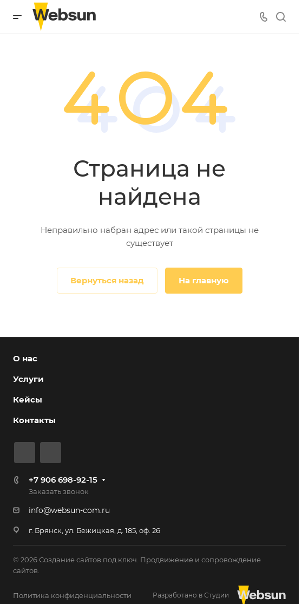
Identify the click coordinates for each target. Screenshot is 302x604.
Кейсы (27, 399)
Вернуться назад (107, 280)
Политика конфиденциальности (72, 595)
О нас (25, 358)
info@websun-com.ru (69, 510)
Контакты (34, 420)
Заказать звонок (59, 491)
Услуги (28, 379)
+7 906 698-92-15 (63, 480)
